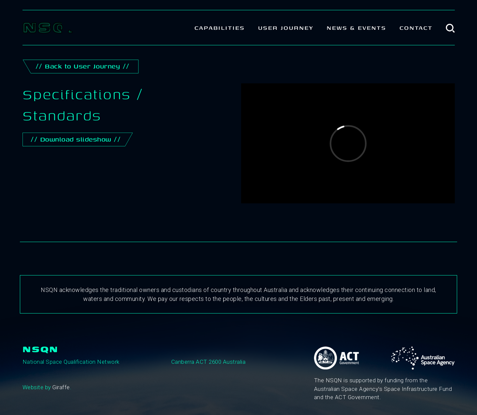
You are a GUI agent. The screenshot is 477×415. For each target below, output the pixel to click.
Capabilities (219, 27)
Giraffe (61, 387)
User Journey (285, 27)
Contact (416, 27)
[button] (450, 27)
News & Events (356, 27)
